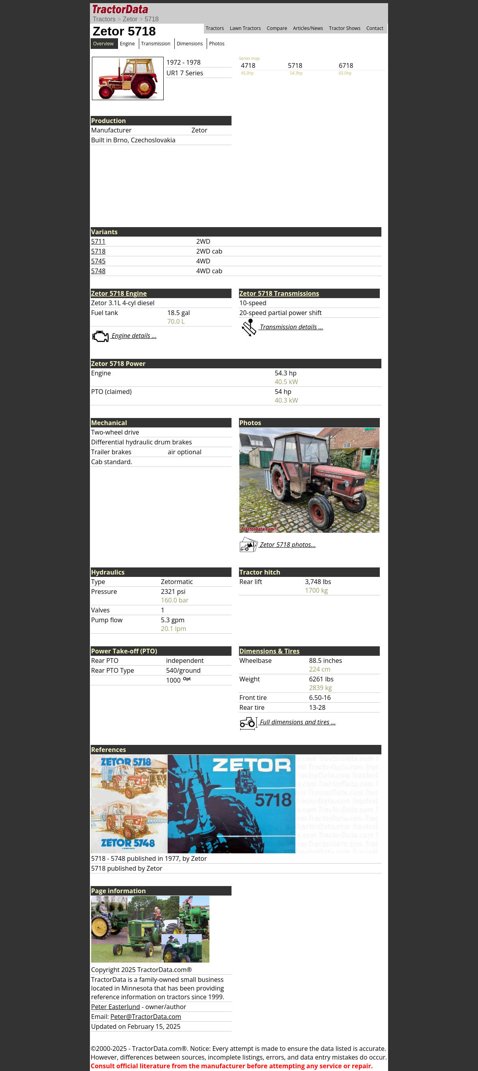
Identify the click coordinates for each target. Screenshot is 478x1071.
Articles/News (308, 28)
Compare (277, 28)
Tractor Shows (344, 28)
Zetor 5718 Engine (119, 293)
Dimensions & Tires (269, 651)
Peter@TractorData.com (145, 1016)
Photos (216, 43)
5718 (152, 19)
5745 (98, 261)
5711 (98, 241)
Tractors (104, 19)
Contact (374, 28)
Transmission (155, 43)
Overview (103, 43)
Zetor (130, 19)
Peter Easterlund (115, 1006)
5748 (98, 271)
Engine (127, 43)
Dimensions (190, 43)
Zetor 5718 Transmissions (279, 293)
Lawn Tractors (245, 28)
